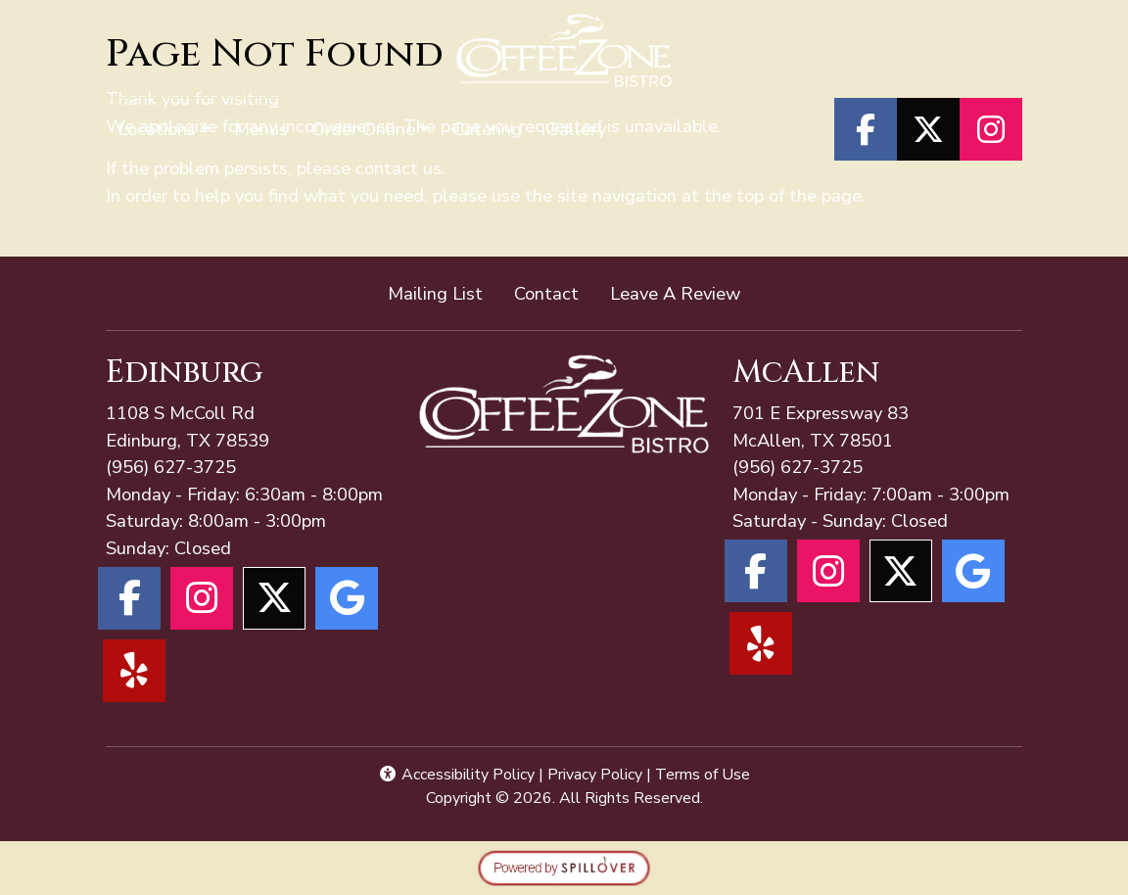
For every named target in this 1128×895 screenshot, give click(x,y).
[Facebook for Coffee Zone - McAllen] (756, 571)
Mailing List (435, 293)
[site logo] (564, 50)
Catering (487, 129)
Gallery (575, 129)
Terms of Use (702, 774)
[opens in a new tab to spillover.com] (564, 866)
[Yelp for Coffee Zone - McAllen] (760, 643)
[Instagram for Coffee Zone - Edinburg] (201, 598)
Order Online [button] (363, 129)
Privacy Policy (594, 774)
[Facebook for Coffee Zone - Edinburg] (129, 598)
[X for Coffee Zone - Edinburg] (274, 598)
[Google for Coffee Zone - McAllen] (973, 571)
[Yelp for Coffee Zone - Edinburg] (134, 670)
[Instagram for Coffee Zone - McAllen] (828, 571)
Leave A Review (683, 292)
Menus (261, 129)
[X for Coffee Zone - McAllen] (901, 571)
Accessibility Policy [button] (456, 774)
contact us (398, 168)
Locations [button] (157, 129)
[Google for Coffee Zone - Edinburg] (346, 598)
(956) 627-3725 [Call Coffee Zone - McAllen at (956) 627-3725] (171, 466)
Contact (546, 293)
